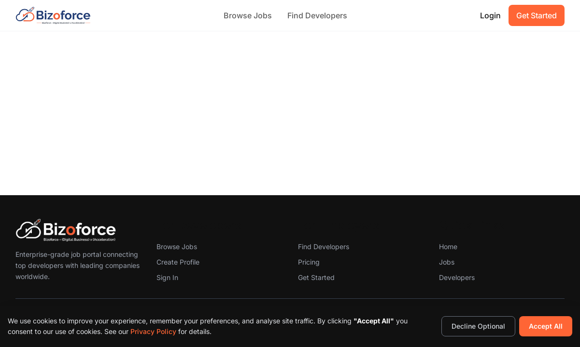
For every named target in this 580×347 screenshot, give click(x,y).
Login (490, 15)
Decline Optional (478, 326)
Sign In (167, 277)
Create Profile (177, 262)
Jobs (446, 262)
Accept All (546, 326)
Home (448, 246)
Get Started (536, 15)
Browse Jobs (248, 15)
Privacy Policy (153, 331)
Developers (457, 277)
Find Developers (317, 15)
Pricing (309, 262)
